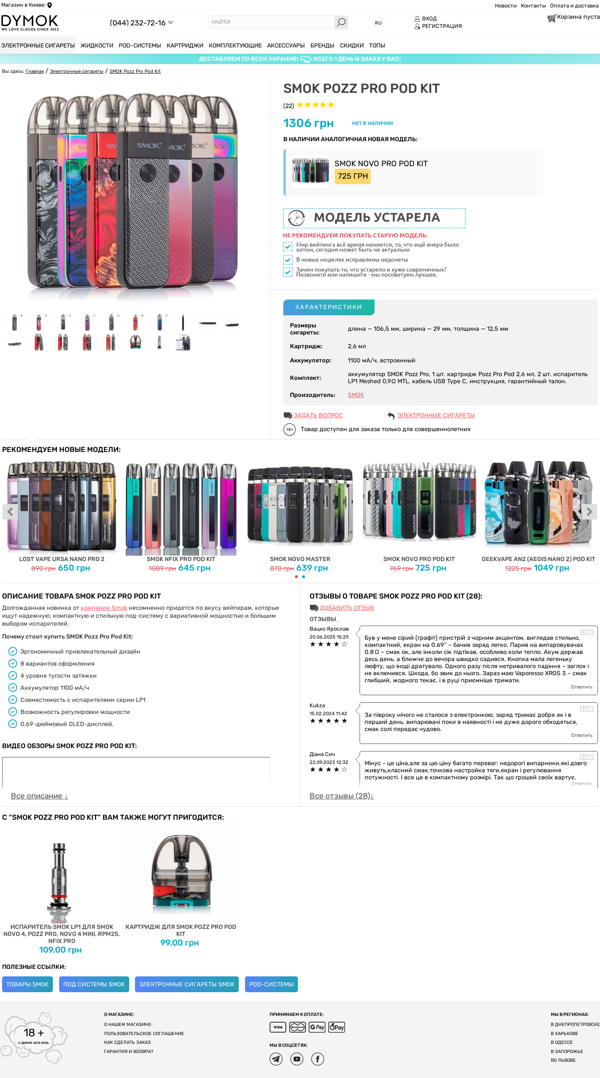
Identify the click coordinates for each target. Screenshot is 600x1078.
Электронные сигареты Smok (187, 984)
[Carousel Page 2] (303, 576)
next (589, 512)
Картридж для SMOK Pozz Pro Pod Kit (181, 879)
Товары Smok (27, 984)
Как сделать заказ (127, 1042)
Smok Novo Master (300, 508)
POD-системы (271, 984)
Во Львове (563, 1060)
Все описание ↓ (39, 796)
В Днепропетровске (575, 1024)
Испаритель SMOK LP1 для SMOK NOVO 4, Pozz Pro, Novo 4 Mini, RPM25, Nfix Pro (62, 883)
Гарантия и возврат (128, 1051)
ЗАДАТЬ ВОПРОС (318, 415)
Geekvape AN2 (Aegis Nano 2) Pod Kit (539, 508)
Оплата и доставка (574, 5)
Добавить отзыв (347, 607)
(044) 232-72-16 (138, 22)
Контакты (533, 5)
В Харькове (564, 1033)
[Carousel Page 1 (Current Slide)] (296, 576)
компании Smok (104, 607)
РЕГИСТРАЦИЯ (438, 26)
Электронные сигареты (436, 415)
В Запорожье (567, 1051)
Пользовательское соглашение (144, 1033)
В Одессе (562, 1042)
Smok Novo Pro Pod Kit (419, 508)
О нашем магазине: (128, 1024)
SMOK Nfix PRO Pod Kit (181, 508)
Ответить (581, 687)
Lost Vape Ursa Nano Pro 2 (62, 508)
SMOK (356, 395)
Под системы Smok (94, 984)
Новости (506, 5)
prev (10, 512)
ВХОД (425, 18)
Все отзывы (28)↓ (342, 796)
